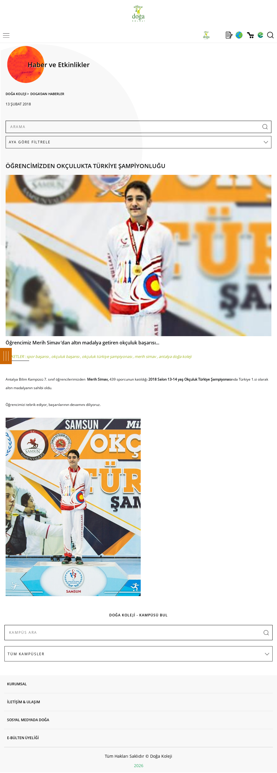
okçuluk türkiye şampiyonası (107, 356)
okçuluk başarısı (65, 356)
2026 (138, 765)
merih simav (145, 356)
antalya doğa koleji (175, 356)
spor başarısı (37, 356)
